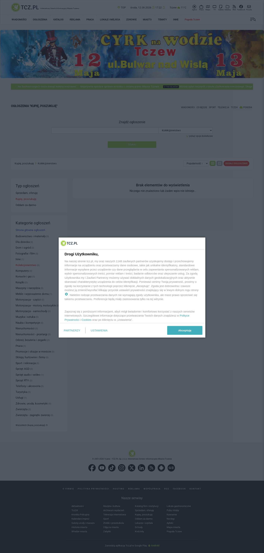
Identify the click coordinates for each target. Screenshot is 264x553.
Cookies (86, 319)
